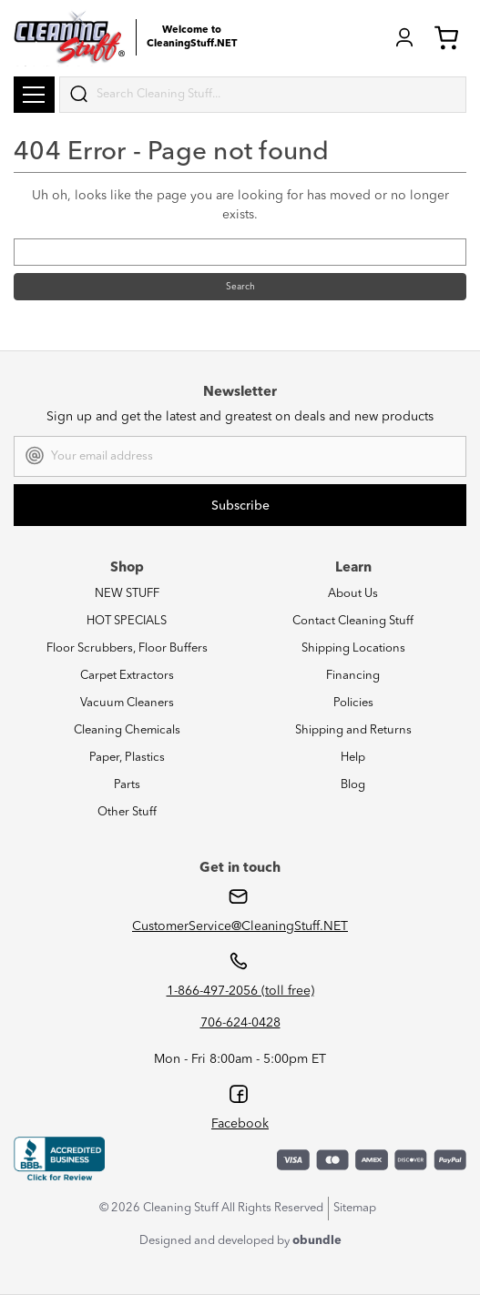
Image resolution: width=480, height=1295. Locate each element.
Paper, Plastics (127, 758)
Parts (127, 785)
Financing (353, 676)
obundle (317, 1241)
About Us (353, 594)
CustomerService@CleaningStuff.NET (240, 926)
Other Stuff (127, 812)
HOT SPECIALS (127, 621)
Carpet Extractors (127, 676)
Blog (353, 785)
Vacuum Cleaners (127, 703)
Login (404, 37)
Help (353, 758)
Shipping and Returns (353, 730)
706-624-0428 (240, 1023)
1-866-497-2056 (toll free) (240, 991)
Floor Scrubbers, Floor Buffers (127, 648)
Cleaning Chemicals (127, 730)
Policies (353, 703)
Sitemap (354, 1208)
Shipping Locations (353, 648)
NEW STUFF (127, 594)
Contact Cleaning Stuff (353, 621)
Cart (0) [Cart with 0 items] (446, 37)
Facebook (240, 1124)
